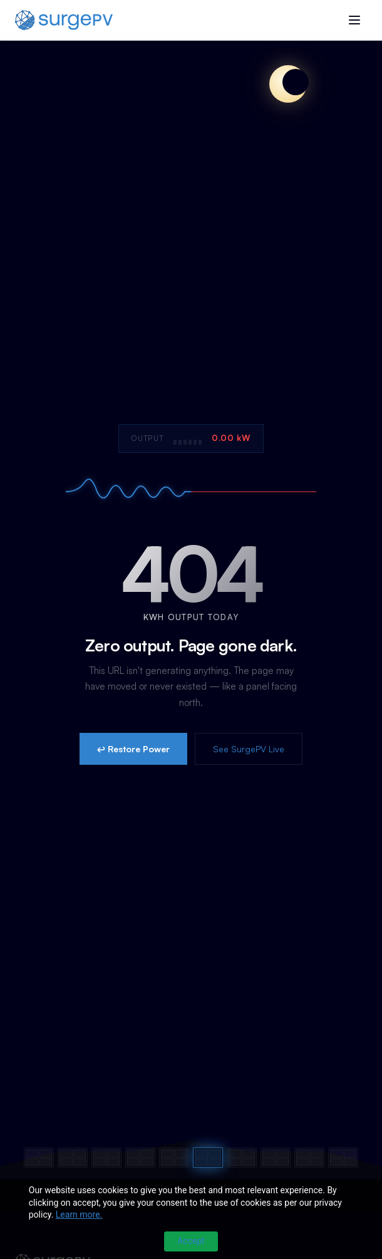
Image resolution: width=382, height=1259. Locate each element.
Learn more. (79, 1215)
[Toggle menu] (354, 20)
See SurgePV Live (248, 748)
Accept (191, 1241)
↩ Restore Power (133, 748)
